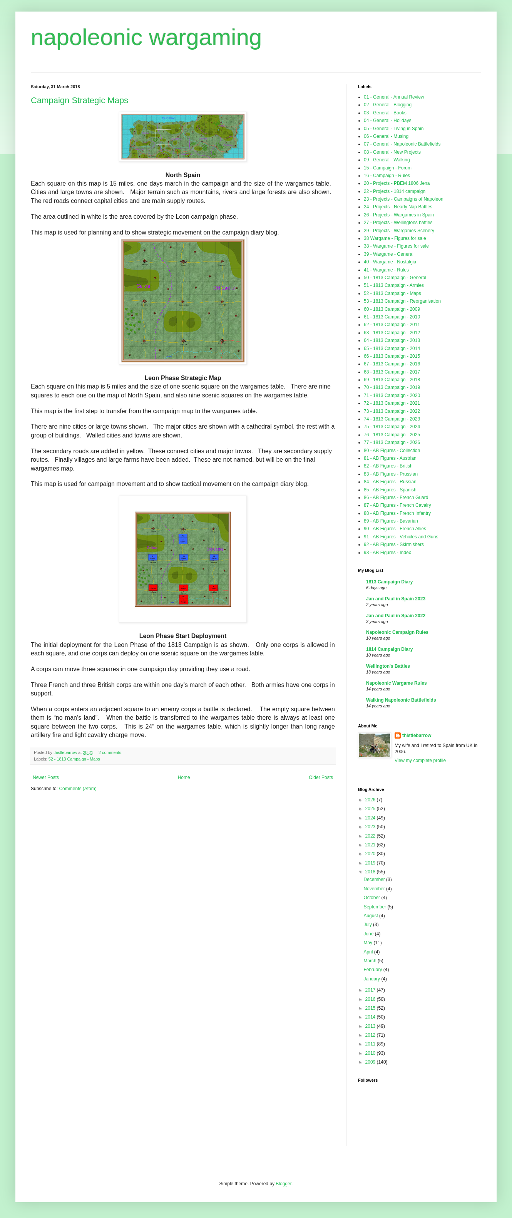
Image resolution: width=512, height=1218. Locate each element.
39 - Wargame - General (388, 254)
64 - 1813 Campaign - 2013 (392, 340)
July (368, 924)
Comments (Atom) (77, 788)
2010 (371, 1053)
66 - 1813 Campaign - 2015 (392, 356)
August (371, 915)
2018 (371, 872)
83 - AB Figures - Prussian (391, 474)
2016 (371, 999)
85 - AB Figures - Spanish (390, 490)
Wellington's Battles (388, 666)
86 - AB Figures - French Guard (396, 497)
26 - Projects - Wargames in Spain (399, 215)
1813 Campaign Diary (389, 582)
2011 (371, 1044)
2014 (371, 1017)
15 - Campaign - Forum (388, 168)
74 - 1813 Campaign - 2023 (392, 419)
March (370, 960)
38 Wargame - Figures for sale (395, 238)
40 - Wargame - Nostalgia (390, 262)
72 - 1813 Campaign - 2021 (392, 403)
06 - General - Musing (386, 136)
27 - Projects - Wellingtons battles (398, 222)
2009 (371, 1062)
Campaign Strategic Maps (79, 100)
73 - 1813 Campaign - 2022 (392, 411)
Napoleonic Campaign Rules (397, 632)
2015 (371, 1008)
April (368, 952)
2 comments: (111, 752)
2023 (371, 826)
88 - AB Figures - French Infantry (397, 513)
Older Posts (321, 777)
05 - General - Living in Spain (393, 128)
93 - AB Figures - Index (387, 552)
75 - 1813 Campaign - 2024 (392, 426)
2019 (371, 863)
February (373, 969)
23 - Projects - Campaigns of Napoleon (403, 199)
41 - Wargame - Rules (386, 270)
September (375, 907)
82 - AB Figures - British (388, 466)
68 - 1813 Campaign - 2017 (392, 372)
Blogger (283, 1183)
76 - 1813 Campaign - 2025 (392, 434)
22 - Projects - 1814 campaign (394, 191)
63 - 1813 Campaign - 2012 (392, 332)
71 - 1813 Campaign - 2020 (392, 395)
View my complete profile (420, 760)
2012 (371, 1035)
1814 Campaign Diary (389, 649)
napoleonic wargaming (146, 37)
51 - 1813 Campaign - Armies (394, 285)
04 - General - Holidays (387, 120)
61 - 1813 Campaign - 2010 (392, 317)
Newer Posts (46, 777)
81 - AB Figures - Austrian (390, 458)
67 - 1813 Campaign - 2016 (392, 364)
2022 (371, 836)
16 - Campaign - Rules (387, 175)
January (372, 979)
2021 (371, 845)
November (374, 888)
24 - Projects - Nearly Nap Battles (398, 206)
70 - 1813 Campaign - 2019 (392, 387)
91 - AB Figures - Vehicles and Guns (401, 536)
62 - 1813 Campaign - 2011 (392, 324)
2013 (371, 1026)
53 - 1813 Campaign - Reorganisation (402, 301)
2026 (371, 800)
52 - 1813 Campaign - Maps (74, 759)
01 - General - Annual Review (394, 97)
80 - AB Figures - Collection (392, 450)
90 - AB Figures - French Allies (395, 528)
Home (184, 777)
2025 (371, 808)
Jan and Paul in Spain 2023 (395, 598)
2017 (371, 990)
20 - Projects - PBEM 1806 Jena (397, 183)
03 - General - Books (385, 113)
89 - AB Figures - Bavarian (391, 521)
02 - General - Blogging (388, 104)
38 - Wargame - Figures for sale (396, 246)
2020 (371, 853)
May (368, 942)
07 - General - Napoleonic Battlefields (402, 144)
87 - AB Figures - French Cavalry (397, 505)
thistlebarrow (416, 735)
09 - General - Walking (387, 160)
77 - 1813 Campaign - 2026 (392, 442)
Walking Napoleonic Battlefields (401, 700)
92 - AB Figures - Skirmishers (394, 544)
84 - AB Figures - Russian (390, 481)
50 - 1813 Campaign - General (395, 277)
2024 (371, 818)
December (374, 879)
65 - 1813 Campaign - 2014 (392, 348)
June (369, 934)
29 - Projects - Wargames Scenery (399, 230)
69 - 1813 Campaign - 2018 (392, 379)
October (372, 897)
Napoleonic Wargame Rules (396, 683)
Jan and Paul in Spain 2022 (395, 615)
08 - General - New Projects (392, 152)
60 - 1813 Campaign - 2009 (392, 309)
